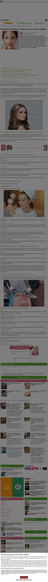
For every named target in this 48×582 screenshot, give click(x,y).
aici (8, 564)
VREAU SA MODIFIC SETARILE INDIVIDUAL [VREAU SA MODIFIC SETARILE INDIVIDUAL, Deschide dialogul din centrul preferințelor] (24, 579)
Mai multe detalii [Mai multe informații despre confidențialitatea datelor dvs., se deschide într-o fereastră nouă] (7, 559)
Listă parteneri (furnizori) (5, 574)
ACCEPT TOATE (24, 577)
